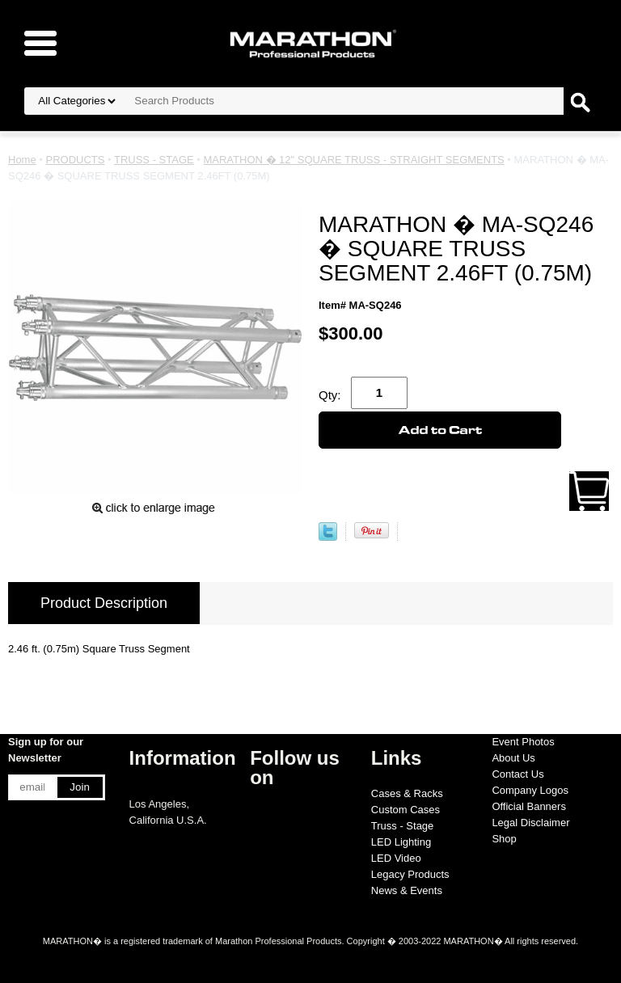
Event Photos (523, 742)
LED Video (396, 858)
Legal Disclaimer (530, 822)
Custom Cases (405, 810)
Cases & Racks (407, 793)
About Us (513, 758)
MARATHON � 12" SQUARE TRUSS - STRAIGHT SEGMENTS (353, 160)
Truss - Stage (402, 826)
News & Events (406, 890)
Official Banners (529, 806)
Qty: (330, 395)
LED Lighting (401, 842)
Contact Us (517, 774)
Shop (504, 839)
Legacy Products (410, 874)
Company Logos (530, 790)
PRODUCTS (74, 160)
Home (22, 160)
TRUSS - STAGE (154, 160)
